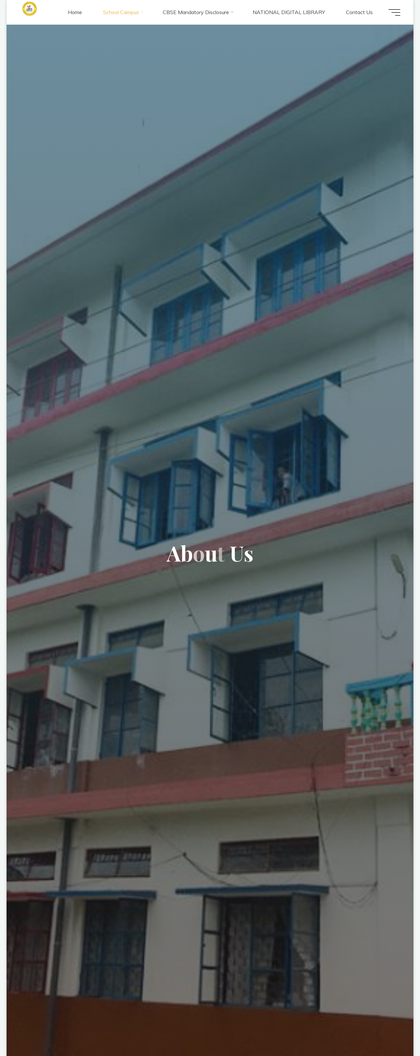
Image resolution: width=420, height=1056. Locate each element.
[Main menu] (394, 12)
